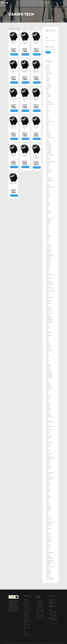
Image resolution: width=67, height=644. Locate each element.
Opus (47, 359)
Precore (47, 515)
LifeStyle (48, 223)
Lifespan (48, 555)
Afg (47, 493)
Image (47, 381)
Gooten (47, 247)
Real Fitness (48, 236)
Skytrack (48, 196)
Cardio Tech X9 (25, 99)
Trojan (47, 357)
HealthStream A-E (50, 562)
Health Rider (48, 539)
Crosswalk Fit (48, 169)
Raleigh (47, 80)
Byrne (47, 109)
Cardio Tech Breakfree (25, 71)
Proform (48, 574)
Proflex (47, 217)
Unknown (48, 483)
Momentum (48, 370)
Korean (47, 235)
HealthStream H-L (50, 560)
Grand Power (49, 466)
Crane (47, 451)
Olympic (48, 341)
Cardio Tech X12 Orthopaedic (36, 157)
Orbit (47, 526)
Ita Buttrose (48, 86)
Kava (47, 113)
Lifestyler (48, 266)
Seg (47, 324)
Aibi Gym (48, 190)
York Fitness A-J (49, 541)
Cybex (47, 480)
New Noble (48, 265)
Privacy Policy (26, 604)
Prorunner (48, 345)
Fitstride (47, 474)
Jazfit (47, 520)
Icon (47, 380)
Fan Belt (48, 563)
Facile (47, 105)
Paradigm (48, 482)
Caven (47, 160)
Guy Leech (48, 177)
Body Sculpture (49, 297)
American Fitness (49, 284)
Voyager (48, 239)
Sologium (48, 203)
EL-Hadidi (48, 136)
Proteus (47, 554)
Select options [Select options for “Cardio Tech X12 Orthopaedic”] (37, 167)
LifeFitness (48, 549)
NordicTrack (48, 573)
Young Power (49, 244)
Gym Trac (48, 131)
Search (46, 30)
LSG (47, 338)
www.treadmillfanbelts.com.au (58, 643)
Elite (47, 542)
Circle (47, 412)
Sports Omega (49, 102)
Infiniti (47, 550)
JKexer (47, 504)
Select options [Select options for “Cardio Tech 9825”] (14, 82)
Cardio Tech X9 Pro (36, 99)
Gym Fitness (48, 335)
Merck (47, 279)
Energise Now (49, 372)
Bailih (47, 156)
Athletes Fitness (49, 442)
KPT (47, 199)
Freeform (48, 369)
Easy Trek (48, 195)
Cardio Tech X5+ (13, 43)
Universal (48, 437)
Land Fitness (48, 346)
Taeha (47, 91)
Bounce (47, 330)
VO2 (47, 289)
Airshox (47, 188)
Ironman (48, 402)
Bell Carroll (48, 262)
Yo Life (47, 286)
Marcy (47, 139)
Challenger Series (49, 472)
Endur (47, 400)
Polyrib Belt (48, 534)
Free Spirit (48, 445)
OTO (47, 198)
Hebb (47, 123)
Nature (47, 424)
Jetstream (48, 485)
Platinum (48, 258)
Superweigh (48, 94)
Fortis (47, 129)
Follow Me (48, 367)
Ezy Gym (48, 311)
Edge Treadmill (49, 104)
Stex (47, 440)
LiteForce (48, 383)
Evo (47, 392)
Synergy (48, 389)
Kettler (47, 378)
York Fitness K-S (49, 557)
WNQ (47, 228)
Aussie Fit (48, 185)
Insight (47, 439)
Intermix (48, 118)
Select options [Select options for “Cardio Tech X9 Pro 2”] (14, 138)
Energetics (48, 147)
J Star (47, 233)
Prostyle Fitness (49, 282)
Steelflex (48, 498)
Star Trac (48, 538)
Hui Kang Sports (49, 287)
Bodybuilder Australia (50, 274)
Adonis (47, 70)
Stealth (47, 337)
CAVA (47, 112)
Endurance (48, 450)
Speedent (48, 364)
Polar (47, 271)
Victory (47, 333)
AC (46, 241)
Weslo (47, 469)
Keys (47, 295)
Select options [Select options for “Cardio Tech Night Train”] (37, 82)
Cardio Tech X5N (25, 43)
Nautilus (48, 491)
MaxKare (48, 260)
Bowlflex (48, 78)
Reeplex (48, 222)
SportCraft (48, 410)
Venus (47, 81)
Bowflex (47, 431)
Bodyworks (48, 134)
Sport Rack (48, 281)
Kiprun (47, 88)
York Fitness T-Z (49, 536)
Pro (47, 353)
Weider (47, 325)
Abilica (47, 207)
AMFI (47, 126)
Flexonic (48, 495)
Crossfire (48, 172)
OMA (47, 418)
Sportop (48, 361)
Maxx (47, 394)
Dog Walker (48, 85)
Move (47, 276)
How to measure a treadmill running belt (40, 612)
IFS (46, 182)
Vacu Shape (48, 144)
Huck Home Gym (49, 121)
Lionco (47, 89)
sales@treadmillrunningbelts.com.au (53, 619)
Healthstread (49, 249)
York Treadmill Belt (27, 610)
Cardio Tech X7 (13, 184)
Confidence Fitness (50, 458)
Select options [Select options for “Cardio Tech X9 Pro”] (37, 110)
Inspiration (25, 636)
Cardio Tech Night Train (36, 71)
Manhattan (48, 220)
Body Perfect (49, 415)
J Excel (47, 230)
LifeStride (48, 463)
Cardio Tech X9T (36, 127)
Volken (47, 227)
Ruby (47, 99)
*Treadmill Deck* (49, 255)
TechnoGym (48, 490)
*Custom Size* (49, 429)
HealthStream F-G (50, 522)
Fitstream (48, 164)
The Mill (47, 252)
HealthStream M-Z (50, 552)
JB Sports (48, 67)
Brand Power (49, 322)
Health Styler (49, 365)
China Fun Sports (49, 388)
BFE (47, 298)
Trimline (48, 488)
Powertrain (48, 212)
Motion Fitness (49, 456)
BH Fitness (48, 525)
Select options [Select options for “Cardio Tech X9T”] (37, 138)
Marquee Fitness (49, 219)
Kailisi (47, 391)
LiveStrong (48, 507)
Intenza (47, 343)
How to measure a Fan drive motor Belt (40, 617)
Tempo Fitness (49, 518)
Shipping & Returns (27, 602)
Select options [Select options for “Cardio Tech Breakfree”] (25, 82)
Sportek (47, 142)
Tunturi (47, 517)
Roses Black (48, 211)
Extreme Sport (49, 153)
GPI (47, 531)
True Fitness (48, 506)
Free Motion (48, 546)
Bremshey (48, 467)
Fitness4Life (48, 152)
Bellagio (47, 77)
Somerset (48, 204)
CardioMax (48, 158)
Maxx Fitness (48, 132)
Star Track (48, 65)
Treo (47, 434)
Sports (47, 206)
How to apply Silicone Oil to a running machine (40, 607)
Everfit (47, 354)
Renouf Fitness (49, 254)
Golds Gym (48, 528)
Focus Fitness (49, 171)
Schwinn (48, 327)
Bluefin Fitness (49, 180)
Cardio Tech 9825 (13, 71)
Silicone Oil (48, 163)
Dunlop (47, 348)
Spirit (47, 501)
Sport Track (48, 396)
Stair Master (48, 408)
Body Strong (48, 179)
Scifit (47, 209)
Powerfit (48, 459)
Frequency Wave (49, 155)
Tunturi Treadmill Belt (27, 634)
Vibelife (47, 475)
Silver (47, 75)
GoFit (47, 447)
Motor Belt (48, 558)
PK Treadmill (48, 319)
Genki (47, 128)
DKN (47, 225)
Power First (48, 509)
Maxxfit (47, 270)
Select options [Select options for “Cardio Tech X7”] (14, 195)
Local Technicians (27, 605)
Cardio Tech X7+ (36, 43)
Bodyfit (47, 294)
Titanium (48, 193)
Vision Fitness (48, 571)
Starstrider (48, 96)
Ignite (47, 120)
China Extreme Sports (50, 161)
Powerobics (48, 404)
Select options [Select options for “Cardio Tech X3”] (14, 110)
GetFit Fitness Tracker (50, 290)
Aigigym (47, 140)
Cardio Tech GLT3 (25, 155)
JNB (47, 115)
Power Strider (49, 278)
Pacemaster (48, 332)
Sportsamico (48, 306)
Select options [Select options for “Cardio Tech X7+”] (37, 54)
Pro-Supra (48, 316)
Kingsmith (48, 302)
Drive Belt (48, 565)
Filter (48, 52)
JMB (47, 305)
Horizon (47, 576)
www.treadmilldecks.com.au (21, 643)
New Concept (49, 375)
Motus (47, 340)
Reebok (47, 533)
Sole (47, 448)
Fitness (47, 329)
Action (47, 487)
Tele (47, 215)
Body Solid (48, 300)
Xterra (47, 238)
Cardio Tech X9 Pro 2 (13, 127)
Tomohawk (48, 150)
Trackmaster (48, 386)
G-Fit (47, 174)
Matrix (47, 512)
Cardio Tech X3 (13, 99)
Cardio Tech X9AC (13, 155)
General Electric (49, 321)
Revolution (48, 303)
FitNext (47, 64)
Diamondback (49, 373)
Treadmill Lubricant (50, 137)
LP (46, 97)
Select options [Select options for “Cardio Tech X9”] (25, 110)
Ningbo (47, 263)
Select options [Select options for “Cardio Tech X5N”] (25, 54)
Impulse (48, 461)
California (48, 110)
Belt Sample (48, 257)
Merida (47, 356)
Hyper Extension (49, 416)
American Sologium (50, 187)
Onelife (47, 308)
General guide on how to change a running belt (40, 603)
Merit (47, 471)
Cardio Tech (48, 496)
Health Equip (49, 148)
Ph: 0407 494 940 (53, 623)
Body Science (49, 523)
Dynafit (47, 455)
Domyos (47, 83)
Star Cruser (48, 145)
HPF (47, 362)
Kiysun (47, 201)
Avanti (47, 547)
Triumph (48, 464)
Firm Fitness (48, 246)
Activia (47, 166)
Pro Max (48, 101)
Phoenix (48, 273)
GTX (47, 176)
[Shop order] (34, 28)
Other (47, 420)
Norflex (47, 432)
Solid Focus (48, 405)
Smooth (47, 399)
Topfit (47, 93)
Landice (47, 407)
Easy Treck (48, 72)
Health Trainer (49, 73)
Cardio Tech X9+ (25, 127)
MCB (47, 214)
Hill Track (48, 397)
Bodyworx (48, 544)
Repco (47, 530)
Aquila (47, 292)
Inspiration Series (49, 453)
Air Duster (48, 69)
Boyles (47, 107)
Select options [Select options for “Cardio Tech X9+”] (25, 138)
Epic (47, 514)
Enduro (47, 268)
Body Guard (48, 413)
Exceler (47, 168)
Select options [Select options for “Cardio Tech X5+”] (14, 54)
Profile (47, 499)
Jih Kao (47, 231)
